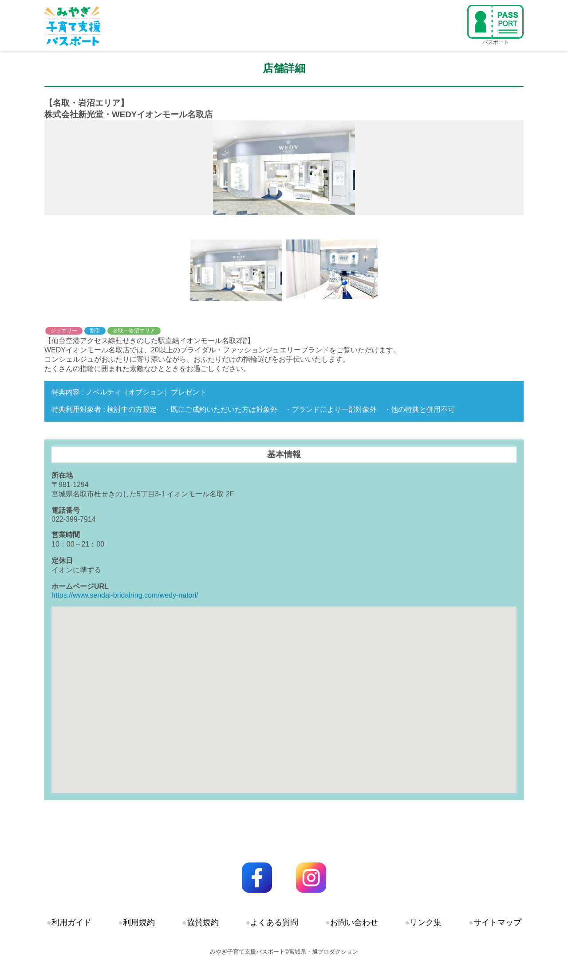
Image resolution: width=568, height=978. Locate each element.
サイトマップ (497, 922)
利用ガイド (71, 922)
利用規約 (139, 922)
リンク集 (426, 922)
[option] (284, 167)
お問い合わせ (354, 922)
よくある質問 (274, 922)
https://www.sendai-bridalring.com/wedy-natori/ (124, 595)
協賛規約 (203, 922)
